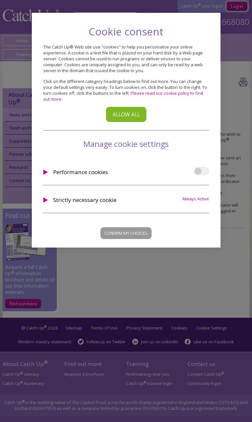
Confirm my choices (126, 233)
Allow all (126, 114)
